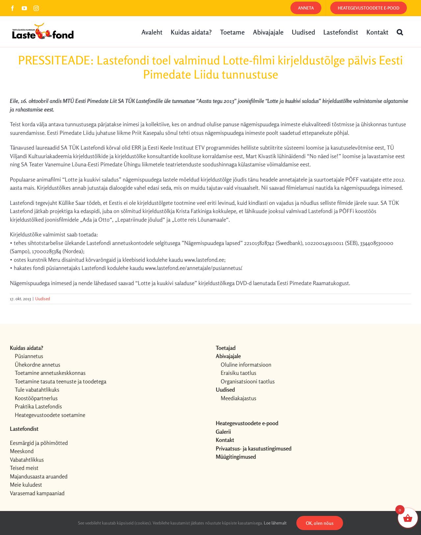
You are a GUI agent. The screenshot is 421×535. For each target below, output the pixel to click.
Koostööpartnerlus (36, 398)
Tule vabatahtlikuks (37, 389)
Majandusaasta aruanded (38, 476)
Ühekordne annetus (37, 364)
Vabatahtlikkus (27, 459)
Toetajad (225, 347)
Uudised (42, 298)
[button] (400, 31)
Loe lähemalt (275, 522)
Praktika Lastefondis (38, 406)
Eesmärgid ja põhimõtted (39, 442)
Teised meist (24, 467)
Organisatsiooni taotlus (248, 381)
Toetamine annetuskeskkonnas (50, 372)
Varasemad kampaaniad (37, 493)
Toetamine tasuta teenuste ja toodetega (60, 381)
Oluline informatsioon (246, 364)
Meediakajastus (238, 398)
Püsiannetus (29, 356)
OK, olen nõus (320, 523)
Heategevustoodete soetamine (50, 414)
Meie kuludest (26, 484)
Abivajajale (228, 356)
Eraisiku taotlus (238, 372)
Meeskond (22, 451)
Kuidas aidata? (26, 347)
